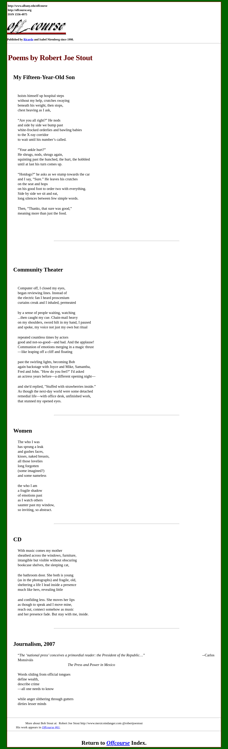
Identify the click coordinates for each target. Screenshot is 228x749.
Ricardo (28, 39)
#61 (51, 727)
